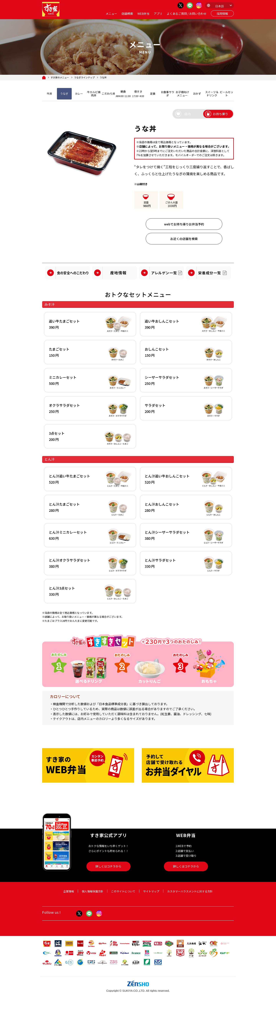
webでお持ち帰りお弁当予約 (184, 224)
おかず (197, 93)
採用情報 (222, 14)
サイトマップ (151, 896)
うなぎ (64, 93)
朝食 (123, 94)
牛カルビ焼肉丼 (93, 93)
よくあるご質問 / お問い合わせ (186, 14)
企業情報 (68, 896)
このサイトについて (123, 896)
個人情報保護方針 (92, 896)
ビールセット (226, 93)
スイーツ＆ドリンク (212, 93)
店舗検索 (127, 14)
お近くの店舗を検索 (184, 238)
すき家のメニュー (60, 77)
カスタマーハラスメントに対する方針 (190, 896)
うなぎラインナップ (84, 77)
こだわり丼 (108, 93)
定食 (152, 93)
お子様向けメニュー (182, 93)
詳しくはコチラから (108, 871)
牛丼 (49, 93)
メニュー (111, 14)
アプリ (158, 14)
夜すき (138, 94)
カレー (79, 93)
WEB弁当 (143, 14)
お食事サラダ (167, 93)
